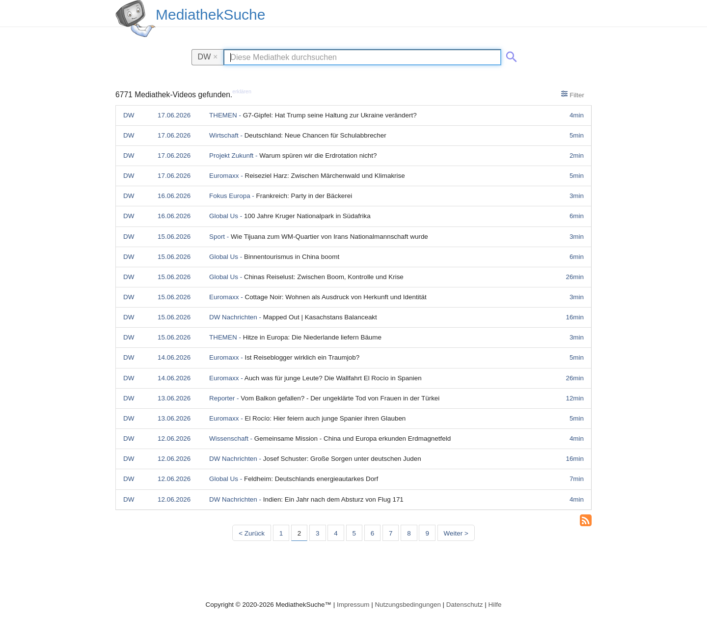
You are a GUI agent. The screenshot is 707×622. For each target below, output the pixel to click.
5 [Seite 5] (354, 533)
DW (208, 56)
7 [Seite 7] (390, 533)
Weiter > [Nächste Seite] (456, 533)
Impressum (353, 604)
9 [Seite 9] (427, 533)
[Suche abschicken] (510, 55)
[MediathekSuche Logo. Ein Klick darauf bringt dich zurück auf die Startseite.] (135, 18)
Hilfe (495, 604)
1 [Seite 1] (281, 533)
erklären (241, 91)
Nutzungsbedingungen (408, 604)
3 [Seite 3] (317, 533)
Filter (572, 94)
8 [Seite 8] (408, 533)
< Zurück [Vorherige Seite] (252, 533)
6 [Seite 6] (372, 533)
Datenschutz (464, 604)
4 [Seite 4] (335, 533)
